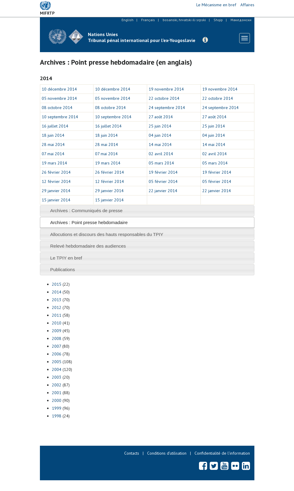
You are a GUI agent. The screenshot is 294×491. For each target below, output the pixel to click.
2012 (56, 307)
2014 (56, 292)
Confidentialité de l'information (222, 453)
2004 (56, 369)
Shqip (218, 20)
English (127, 20)
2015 (56, 284)
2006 (56, 354)
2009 (56, 330)
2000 (56, 400)
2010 (56, 323)
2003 (56, 377)
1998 (56, 416)
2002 (56, 385)
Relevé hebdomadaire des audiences (88, 245)
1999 (56, 408)
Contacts (131, 453)
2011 (56, 315)
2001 (56, 392)
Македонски (241, 20)
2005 (56, 361)
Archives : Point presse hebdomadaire (88, 222)
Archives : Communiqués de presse (86, 210)
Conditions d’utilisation (166, 453)
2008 (56, 338)
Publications (62, 269)
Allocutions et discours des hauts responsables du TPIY (106, 234)
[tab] (147, 210)
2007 (56, 346)
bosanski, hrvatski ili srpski (184, 20)
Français (148, 20)
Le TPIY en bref (66, 257)
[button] (205, 40)
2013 (56, 299)
